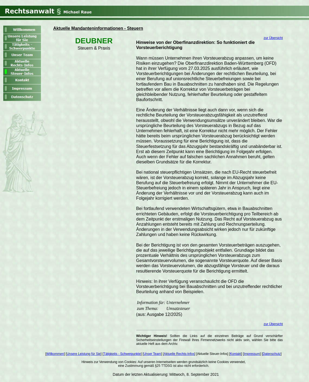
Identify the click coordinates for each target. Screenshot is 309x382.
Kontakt (235, 354)
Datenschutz (272, 354)
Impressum (252, 354)
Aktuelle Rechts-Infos (179, 354)
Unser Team (152, 354)
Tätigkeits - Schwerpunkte (122, 354)
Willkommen (55, 354)
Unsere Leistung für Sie (84, 354)
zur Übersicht (273, 38)
